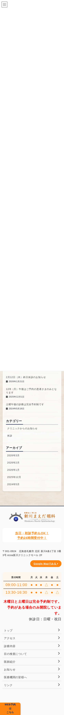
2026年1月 (13, 469)
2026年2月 (13, 462)
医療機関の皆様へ (15, 677)
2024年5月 (13, 484)
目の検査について (15, 653)
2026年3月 (13, 455)
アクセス (9, 638)
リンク (8, 685)
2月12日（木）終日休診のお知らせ (26, 377)
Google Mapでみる (46, 563)
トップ (8, 630)
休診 (9, 435)
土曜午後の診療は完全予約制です (25, 404)
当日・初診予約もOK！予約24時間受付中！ (32, 536)
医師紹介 (9, 661)
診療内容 (9, 646)
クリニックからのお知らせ (22, 428)
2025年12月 (14, 477)
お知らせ (9, 669)
